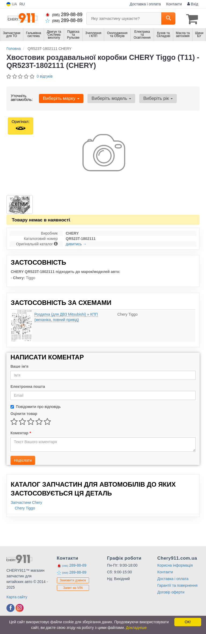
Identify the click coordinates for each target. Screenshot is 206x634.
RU (22, 4)
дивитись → (76, 243)
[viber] (10, 607)
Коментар (20, 432)
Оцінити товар (23, 413)
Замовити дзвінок (73, 579)
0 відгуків (45, 75)
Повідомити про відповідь (35, 406)
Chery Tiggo (25, 507)
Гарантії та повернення (177, 584)
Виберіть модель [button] (108, 97)
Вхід (192, 4)
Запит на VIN (73, 587)
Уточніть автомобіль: (22, 97)
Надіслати (23, 459)
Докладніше (136, 627)
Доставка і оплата (145, 4)
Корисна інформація (175, 564)
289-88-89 (63, 14)
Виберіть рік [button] (153, 97)
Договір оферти (171, 591)
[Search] (168, 18)
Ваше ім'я (19, 365)
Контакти (174, 4)
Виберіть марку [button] (60, 97)
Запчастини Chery (26, 502)
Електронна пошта (27, 386)
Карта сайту (16, 596)
